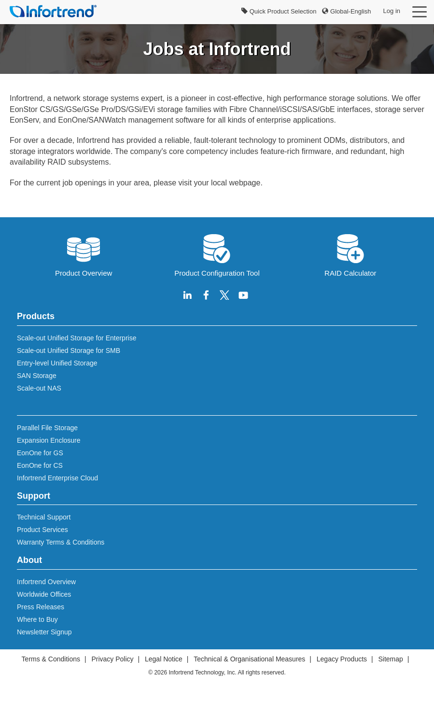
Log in (391, 10)
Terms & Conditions (51, 659)
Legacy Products (342, 659)
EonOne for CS (40, 465)
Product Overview (83, 254)
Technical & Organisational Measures (249, 659)
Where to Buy (37, 619)
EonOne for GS (40, 453)
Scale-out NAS (39, 388)
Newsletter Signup (44, 632)
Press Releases (40, 607)
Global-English (346, 11)
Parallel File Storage (47, 428)
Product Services (42, 529)
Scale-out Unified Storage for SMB (68, 350)
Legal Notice (163, 659)
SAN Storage (36, 375)
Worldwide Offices (44, 594)
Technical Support (43, 517)
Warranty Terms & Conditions (60, 542)
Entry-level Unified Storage (57, 363)
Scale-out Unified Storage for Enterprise (76, 338)
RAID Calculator (350, 254)
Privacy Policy (112, 659)
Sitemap (390, 659)
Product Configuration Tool (217, 254)
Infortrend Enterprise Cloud (57, 478)
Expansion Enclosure (49, 440)
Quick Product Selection (278, 11)
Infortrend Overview (46, 582)
